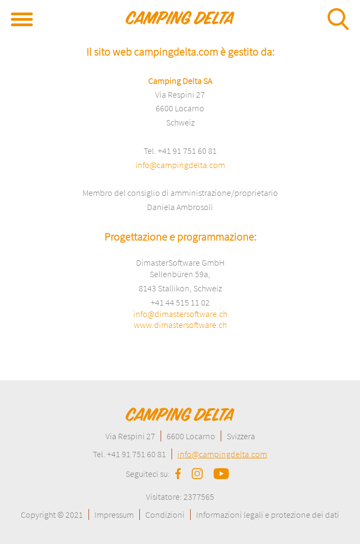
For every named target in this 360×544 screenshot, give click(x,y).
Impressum (114, 514)
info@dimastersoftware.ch (180, 313)
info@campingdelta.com (180, 164)
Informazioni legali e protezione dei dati (267, 514)
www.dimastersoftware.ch (180, 324)
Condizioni (165, 514)
